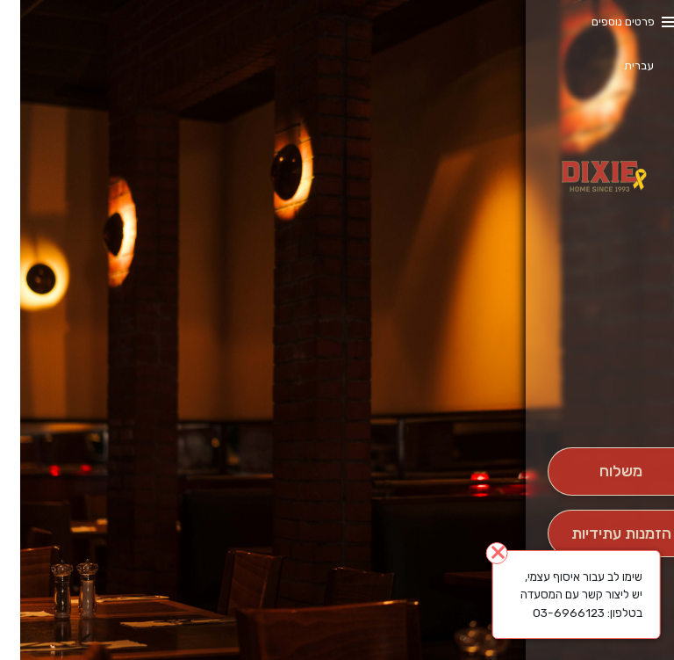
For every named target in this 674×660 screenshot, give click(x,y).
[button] (600, 398)
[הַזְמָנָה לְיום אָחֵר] (600, 534)
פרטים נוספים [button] (603, 21)
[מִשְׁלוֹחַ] (600, 471)
